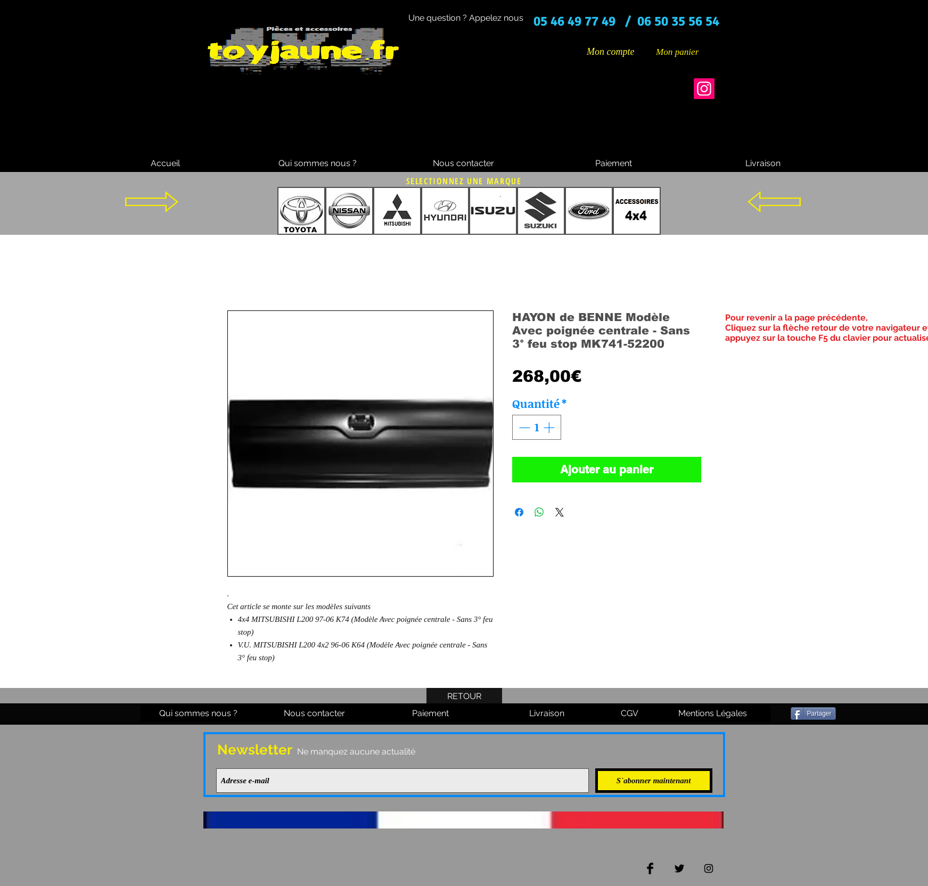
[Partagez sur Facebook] (519, 512)
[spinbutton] (536, 427)
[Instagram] (704, 88)
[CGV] (630, 713)
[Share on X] (559, 512)
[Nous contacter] (464, 163)
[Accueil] (165, 163)
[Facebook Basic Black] (650, 868)
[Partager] (813, 713)
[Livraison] (763, 163)
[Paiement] (614, 163)
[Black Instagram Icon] (709, 868)
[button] (685, 51)
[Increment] (550, 427)
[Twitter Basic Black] (679, 868)
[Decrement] (523, 427)
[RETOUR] (464, 696)
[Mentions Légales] (713, 713)
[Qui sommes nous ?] (317, 163)
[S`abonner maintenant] (653, 780)
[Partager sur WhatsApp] (539, 512)
